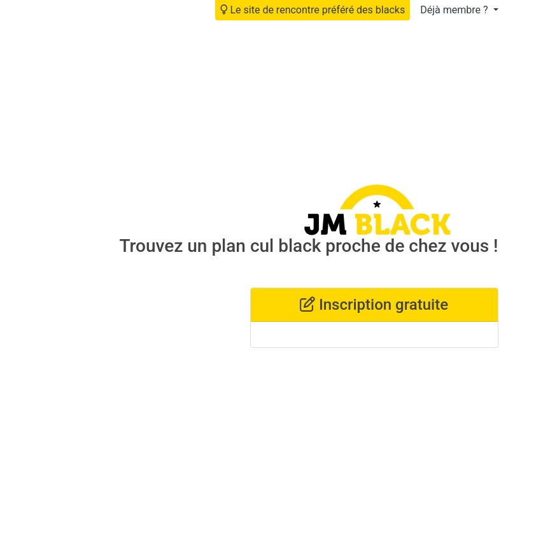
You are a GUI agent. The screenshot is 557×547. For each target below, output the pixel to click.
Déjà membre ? (455, 10)
